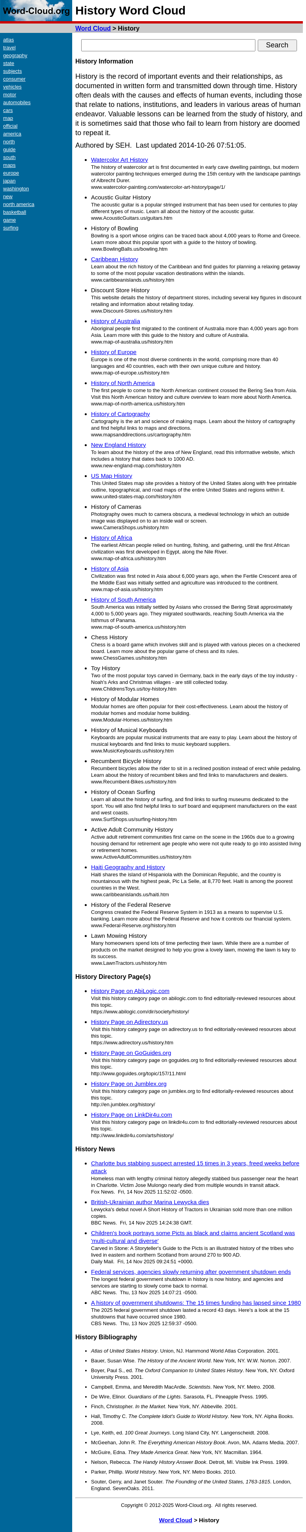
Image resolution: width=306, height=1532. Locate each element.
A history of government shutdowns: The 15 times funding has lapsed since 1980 (196, 1302)
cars (8, 110)
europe (11, 173)
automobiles (17, 102)
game (9, 220)
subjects (12, 71)
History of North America (123, 383)
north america (18, 204)
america (12, 134)
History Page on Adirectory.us (129, 1021)
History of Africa (111, 537)
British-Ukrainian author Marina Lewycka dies (150, 1202)
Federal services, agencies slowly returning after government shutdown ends (191, 1271)
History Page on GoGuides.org (131, 1052)
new (8, 196)
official (10, 126)
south (9, 157)
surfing (10, 228)
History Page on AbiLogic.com (130, 991)
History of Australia (115, 321)
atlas (8, 40)
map (8, 118)
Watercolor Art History (119, 159)
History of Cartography (120, 414)
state (8, 63)
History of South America (123, 599)
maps (9, 165)
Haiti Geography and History (128, 867)
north (9, 142)
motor (9, 95)
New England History (118, 444)
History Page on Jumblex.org (129, 1083)
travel (9, 48)
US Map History (111, 475)
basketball (14, 212)
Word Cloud (93, 28)
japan (9, 181)
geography (15, 55)
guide (9, 149)
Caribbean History (114, 259)
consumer (14, 79)
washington (16, 189)
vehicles (12, 87)
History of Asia (110, 568)
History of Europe (114, 352)
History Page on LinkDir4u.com (131, 1114)
